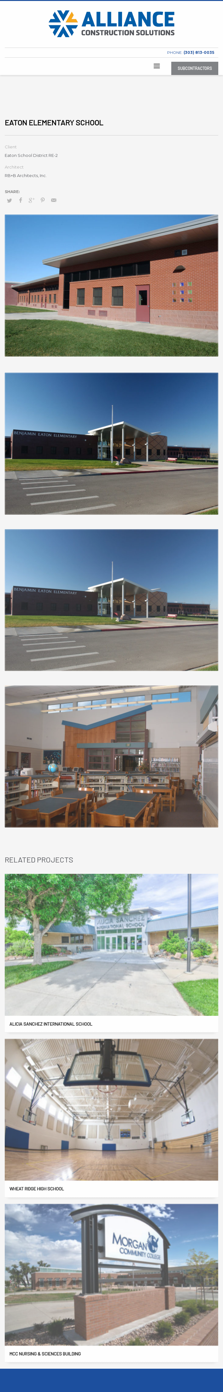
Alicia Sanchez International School (50, 1024)
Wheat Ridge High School (36, 1188)
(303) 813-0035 (199, 52)
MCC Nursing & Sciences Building (45, 1353)
